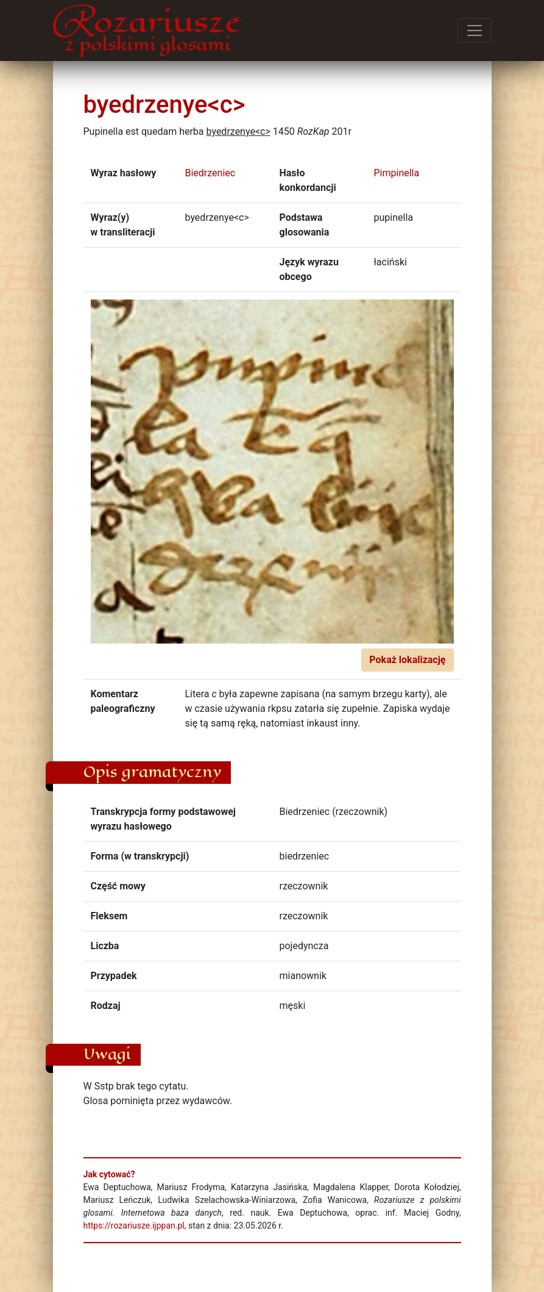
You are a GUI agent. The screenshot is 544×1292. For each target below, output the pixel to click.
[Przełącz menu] (474, 30)
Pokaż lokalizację (407, 660)
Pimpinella (397, 173)
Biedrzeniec (210, 173)
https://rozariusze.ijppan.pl (134, 1225)
